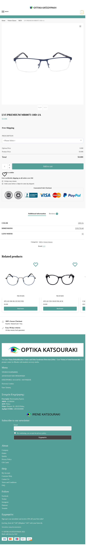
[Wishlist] (35, 264)
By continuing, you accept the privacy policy (30, 433)
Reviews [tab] (53, 214)
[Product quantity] (5, 166)
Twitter (4, 499)
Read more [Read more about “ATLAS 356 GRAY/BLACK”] (59, 309)
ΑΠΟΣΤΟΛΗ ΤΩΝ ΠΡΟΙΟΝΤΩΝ (13, 376)
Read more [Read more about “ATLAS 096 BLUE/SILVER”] (20, 309)
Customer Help (7, 476)
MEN (20, 20)
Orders (4, 453)
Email (16, 425)
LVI (44, 246)
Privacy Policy (7, 459)
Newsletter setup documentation (11, 527)
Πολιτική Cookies (8, 384)
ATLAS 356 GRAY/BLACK (53, 301)
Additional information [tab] (37, 214)
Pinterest (5, 505)
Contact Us (5, 479)
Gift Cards (5, 463)
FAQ (3, 485)
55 (83, 234)
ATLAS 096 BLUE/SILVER (14, 301)
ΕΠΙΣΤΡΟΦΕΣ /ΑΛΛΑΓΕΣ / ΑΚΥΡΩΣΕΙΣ (16, 380)
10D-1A (81, 223)
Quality (4, 456)
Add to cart (48, 166)
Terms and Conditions (9, 482)
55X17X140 (79, 228)
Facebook (5, 496)
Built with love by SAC (10, 534)
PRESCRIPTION (7, 136)
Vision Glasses (12, 20)
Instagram (5, 502)
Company (5, 450)
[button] (82, 12)
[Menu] (5, 11)
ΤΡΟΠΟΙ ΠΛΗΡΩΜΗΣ (10, 372)
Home (3, 20)
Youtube (4, 508)
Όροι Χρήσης (6, 388)
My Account (6, 473)
